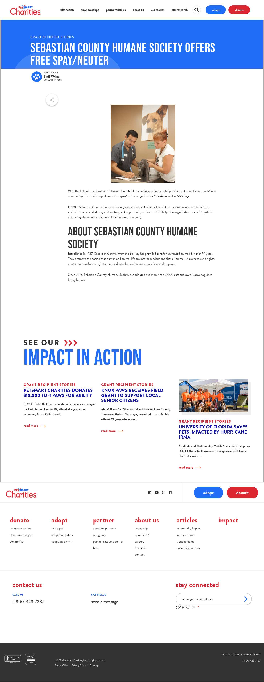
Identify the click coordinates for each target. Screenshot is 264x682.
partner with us (116, 9)
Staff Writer (51, 76)
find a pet (57, 528)
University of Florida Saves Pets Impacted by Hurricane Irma (213, 432)
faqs (95, 547)
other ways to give (21, 534)
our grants (99, 534)
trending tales (185, 541)
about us (138, 9)
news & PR (142, 534)
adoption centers (62, 534)
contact (140, 554)
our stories (158, 9)
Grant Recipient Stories (52, 37)
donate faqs (17, 541)
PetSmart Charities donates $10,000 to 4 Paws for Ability (58, 393)
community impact (189, 528)
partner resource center (108, 541)
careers (139, 541)
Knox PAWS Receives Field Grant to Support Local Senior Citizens (132, 395)
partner (103, 520)
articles (187, 520)
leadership (141, 528)
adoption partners (104, 528)
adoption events (61, 541)
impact (228, 520)
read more (31, 425)
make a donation (20, 528)
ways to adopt (90, 9)
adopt (216, 9)
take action (67, 9)
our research (180, 9)
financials (141, 547)
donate (239, 9)
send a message (104, 601)
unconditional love (188, 547)
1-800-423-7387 (28, 601)
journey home (185, 534)
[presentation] (203, 617)
